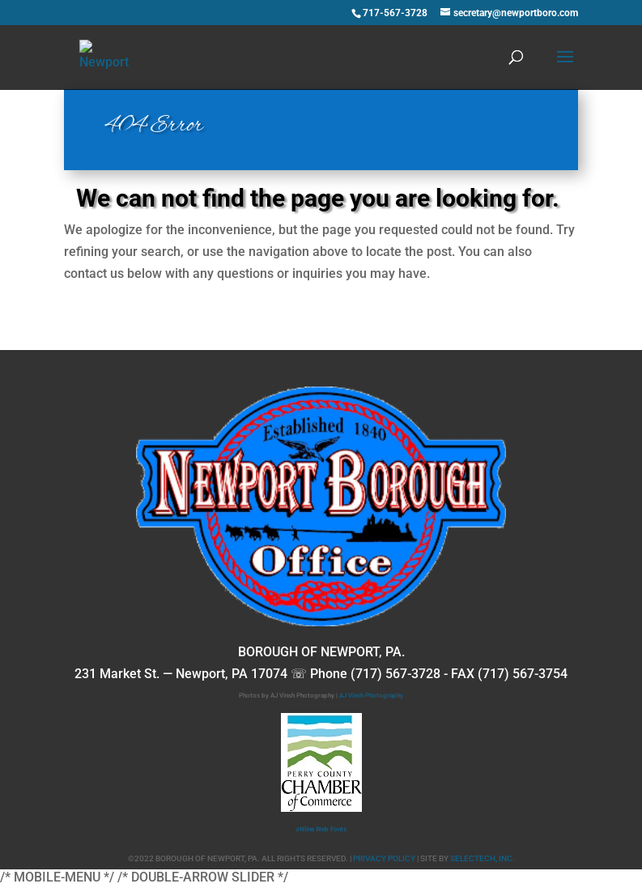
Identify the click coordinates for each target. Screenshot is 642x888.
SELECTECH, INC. (482, 858)
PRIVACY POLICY (384, 858)
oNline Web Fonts (321, 829)
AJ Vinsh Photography (371, 695)
